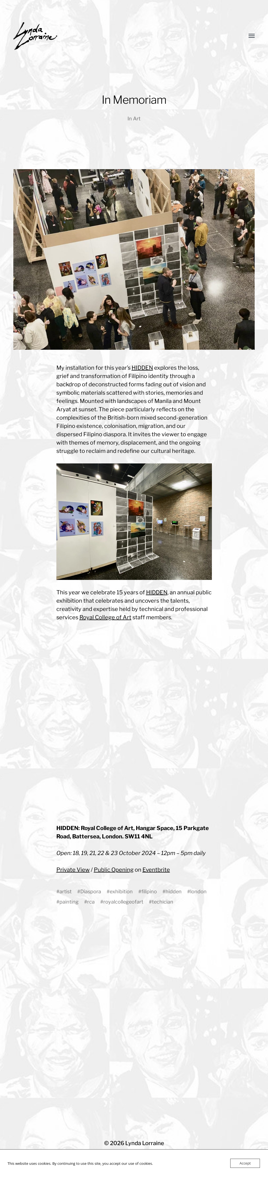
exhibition (121, 891)
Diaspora (90, 891)
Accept (245, 1163)
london (198, 891)
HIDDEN (142, 367)
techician (162, 902)
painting (69, 902)
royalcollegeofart (123, 902)
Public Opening (114, 869)
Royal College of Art (105, 617)
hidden (174, 891)
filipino (149, 891)
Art (137, 118)
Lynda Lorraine (144, 1143)
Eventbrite (156, 869)
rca (91, 902)
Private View (73, 869)
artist (65, 891)
